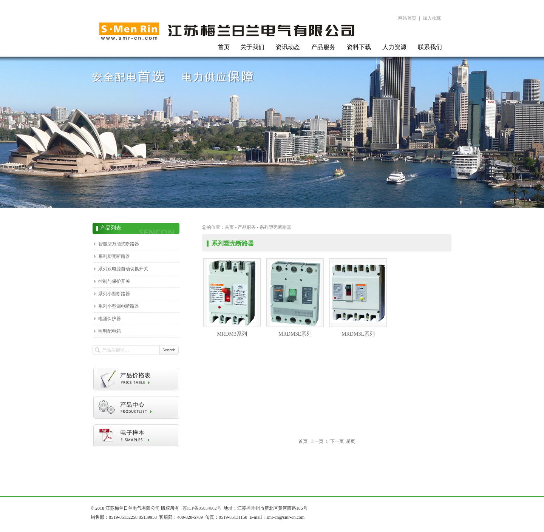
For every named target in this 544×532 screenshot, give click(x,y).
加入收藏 (432, 18)
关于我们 (252, 47)
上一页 (316, 441)
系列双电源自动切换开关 (123, 268)
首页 (224, 47)
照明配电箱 (109, 331)
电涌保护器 (109, 318)
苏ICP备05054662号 (201, 508)
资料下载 (359, 47)
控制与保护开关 (114, 281)
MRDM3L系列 (358, 297)
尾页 (350, 441)
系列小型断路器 (114, 293)
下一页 (337, 441)
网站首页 (407, 18)
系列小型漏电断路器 (118, 306)
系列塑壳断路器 (114, 256)
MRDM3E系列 (295, 297)
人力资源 (394, 47)
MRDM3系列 (232, 297)
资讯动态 (288, 47)
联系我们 (430, 47)
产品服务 (323, 47)
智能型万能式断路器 (118, 244)
